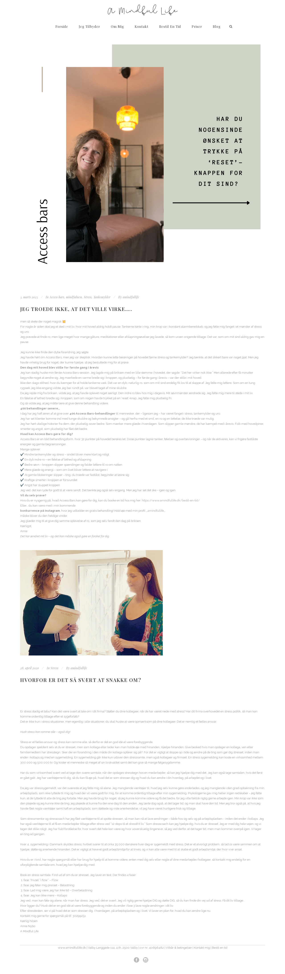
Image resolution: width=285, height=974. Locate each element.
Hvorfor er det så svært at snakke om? (80, 680)
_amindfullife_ (155, 510)
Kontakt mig (202, 947)
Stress (88, 297)
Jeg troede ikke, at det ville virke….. (76, 309)
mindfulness (74, 297)
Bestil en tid (219, 947)
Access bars (56, 297)
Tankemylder (101, 297)
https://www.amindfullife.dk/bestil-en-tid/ (171, 500)
